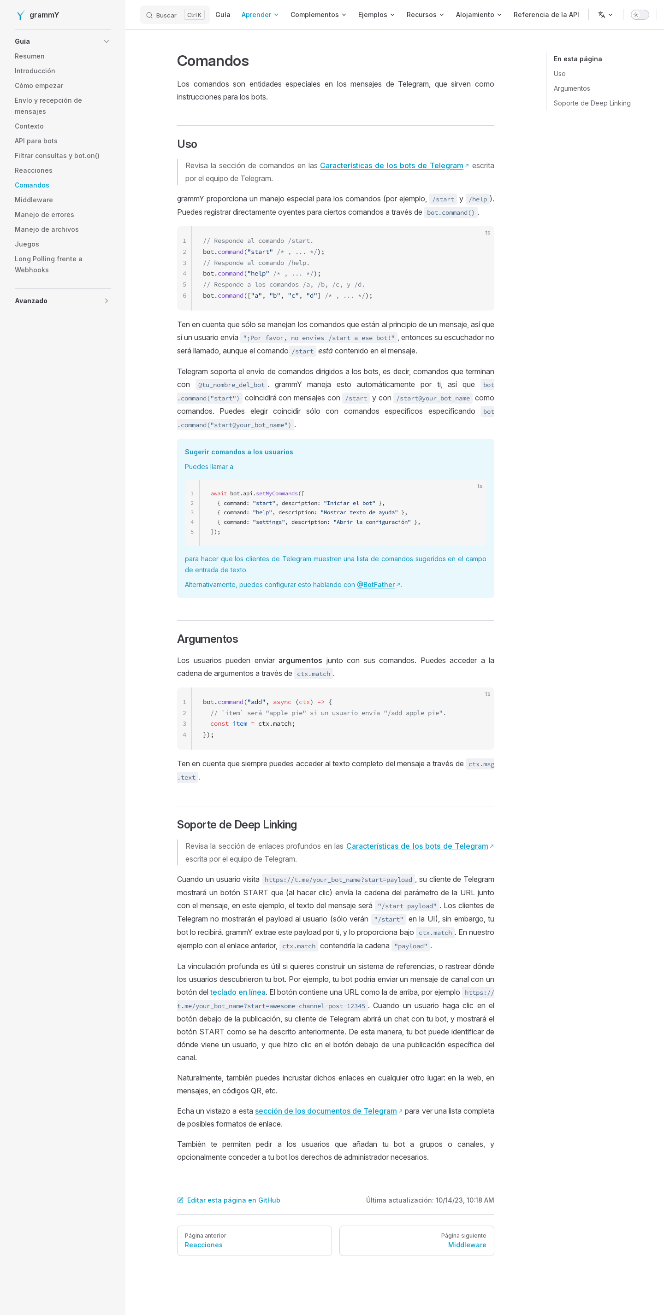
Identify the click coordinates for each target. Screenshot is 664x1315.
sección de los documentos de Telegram (326, 1110)
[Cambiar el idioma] (606, 14)
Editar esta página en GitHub (228, 1200)
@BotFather (376, 584)
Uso (560, 73)
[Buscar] (175, 15)
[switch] (640, 15)
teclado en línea (238, 992)
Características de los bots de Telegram (391, 165)
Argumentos (572, 88)
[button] (63, 41)
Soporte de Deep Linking (592, 103)
